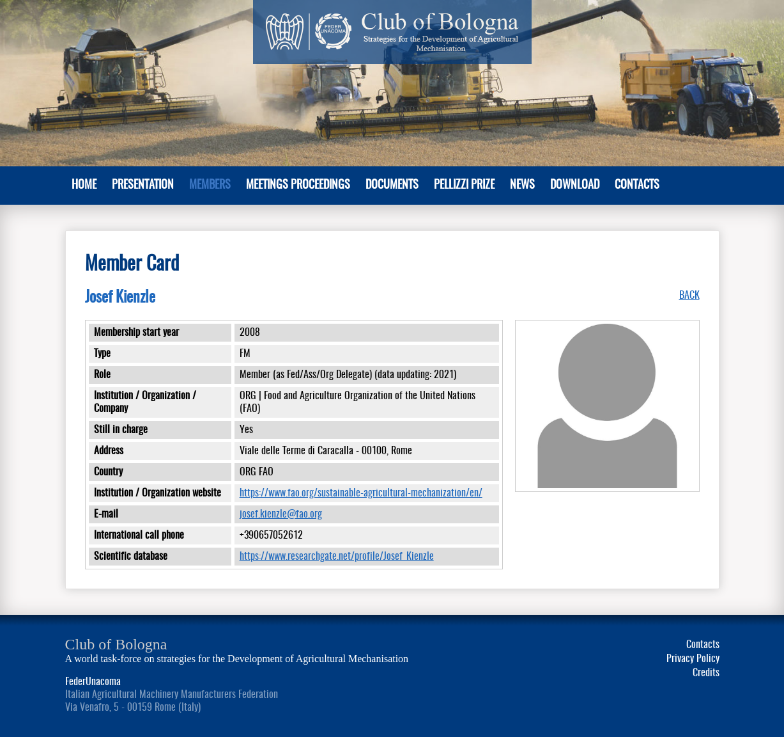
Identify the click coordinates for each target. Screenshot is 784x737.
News (522, 185)
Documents (392, 185)
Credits (706, 673)
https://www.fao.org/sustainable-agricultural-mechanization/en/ (361, 493)
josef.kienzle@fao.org (281, 514)
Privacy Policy (692, 659)
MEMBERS (210, 185)
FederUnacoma (93, 682)
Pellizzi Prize (464, 185)
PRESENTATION (143, 185)
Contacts (637, 185)
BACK (689, 295)
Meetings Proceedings (298, 185)
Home (84, 185)
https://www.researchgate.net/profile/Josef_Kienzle (337, 556)
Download (574, 185)
